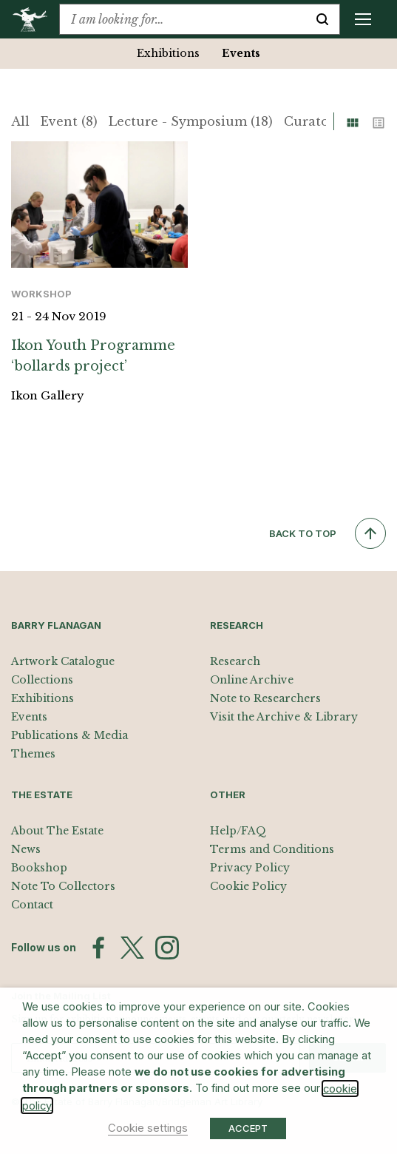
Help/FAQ (238, 830)
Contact (32, 904)
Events (241, 53)
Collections (42, 679)
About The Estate (57, 830)
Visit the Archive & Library (284, 716)
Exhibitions (168, 53)
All (20, 121)
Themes (33, 753)
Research (235, 661)
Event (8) (69, 121)
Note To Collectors (63, 886)
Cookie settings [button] (148, 1128)
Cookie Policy (248, 886)
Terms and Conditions (272, 849)
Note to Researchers (265, 698)
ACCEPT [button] (248, 1128)
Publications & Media (69, 735)
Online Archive (251, 679)
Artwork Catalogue (63, 661)
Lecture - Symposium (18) (191, 121)
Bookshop (39, 867)
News (26, 849)
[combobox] (182, 19)
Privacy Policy (250, 867)
